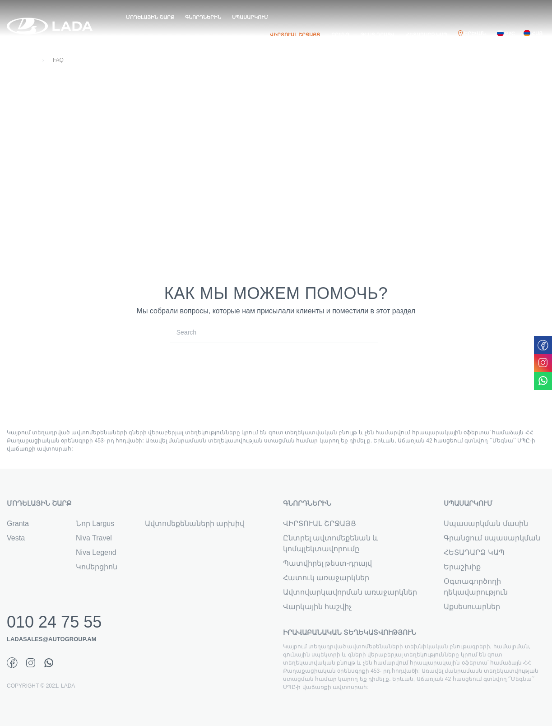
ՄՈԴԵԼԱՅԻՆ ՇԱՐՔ (150, 17)
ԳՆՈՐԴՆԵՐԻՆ (203, 17)
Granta (18, 523)
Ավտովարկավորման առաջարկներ (350, 592)
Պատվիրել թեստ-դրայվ (327, 563)
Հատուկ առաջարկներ (326, 578)
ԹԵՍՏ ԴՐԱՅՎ (377, 34)
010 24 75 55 (54, 622)
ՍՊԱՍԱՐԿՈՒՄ (250, 17)
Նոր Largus (95, 523)
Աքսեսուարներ (472, 606)
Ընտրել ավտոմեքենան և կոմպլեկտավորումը (331, 543)
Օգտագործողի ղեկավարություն (476, 586)
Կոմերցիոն (96, 567)
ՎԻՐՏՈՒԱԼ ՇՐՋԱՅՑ (295, 34)
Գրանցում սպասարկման (492, 538)
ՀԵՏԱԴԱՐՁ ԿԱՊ (426, 34)
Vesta (16, 538)
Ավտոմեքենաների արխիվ (194, 523)
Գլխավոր (20, 60)
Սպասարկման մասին (486, 523)
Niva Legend (96, 552)
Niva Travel (94, 538)
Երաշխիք (462, 567)
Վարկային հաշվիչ (317, 606)
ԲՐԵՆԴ (340, 34)
